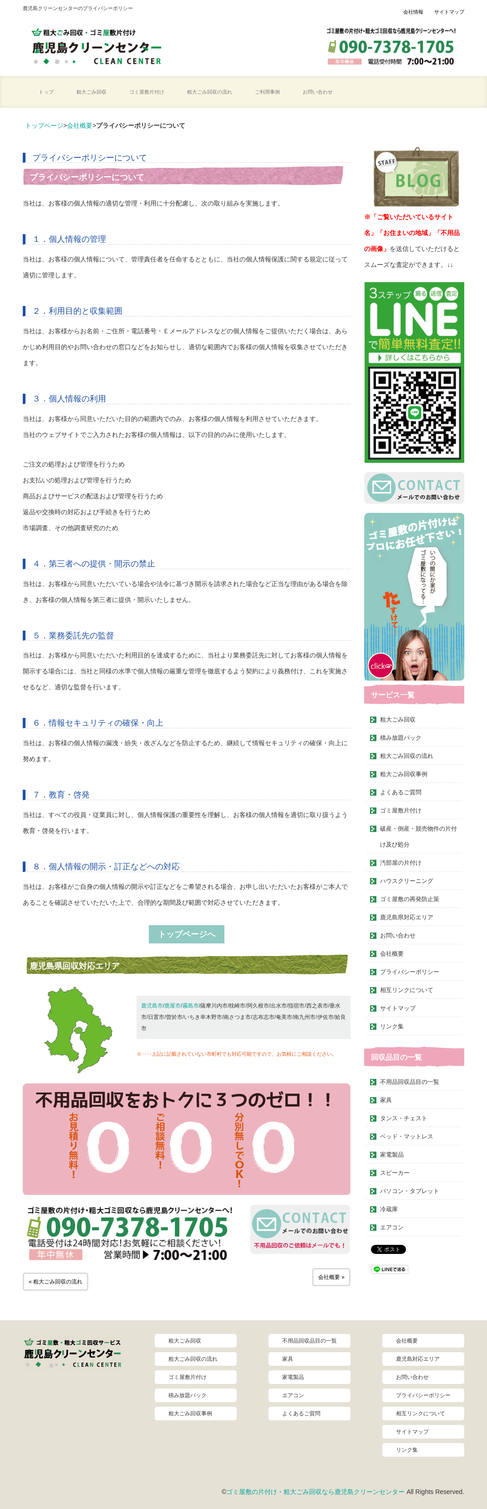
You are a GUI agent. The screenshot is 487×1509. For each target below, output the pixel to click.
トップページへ (186, 934)
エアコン (392, 1227)
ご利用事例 (267, 92)
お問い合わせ (318, 92)
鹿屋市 (172, 1006)
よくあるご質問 (400, 792)
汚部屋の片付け (400, 862)
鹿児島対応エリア (418, 1359)
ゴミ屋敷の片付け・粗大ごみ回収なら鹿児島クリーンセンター (315, 1491)
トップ (46, 92)
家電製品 (392, 1154)
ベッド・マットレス (406, 1136)
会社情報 (413, 12)
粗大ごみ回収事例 (403, 774)
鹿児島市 (152, 1006)
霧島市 (191, 1006)
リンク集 (392, 1026)
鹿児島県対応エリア (406, 917)
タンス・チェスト (403, 1118)
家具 (386, 1100)
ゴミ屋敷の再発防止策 (409, 899)
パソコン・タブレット (409, 1191)
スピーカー (395, 1172)
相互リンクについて (406, 990)
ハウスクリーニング (406, 880)
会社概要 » (331, 1277)
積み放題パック (400, 737)
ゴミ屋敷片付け (146, 92)
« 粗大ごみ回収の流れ (55, 1281)
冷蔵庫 (389, 1209)
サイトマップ (449, 12)
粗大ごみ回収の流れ (209, 92)
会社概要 (79, 125)
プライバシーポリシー (409, 971)
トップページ (44, 125)
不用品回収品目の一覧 (409, 1081)
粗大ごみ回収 (91, 92)
